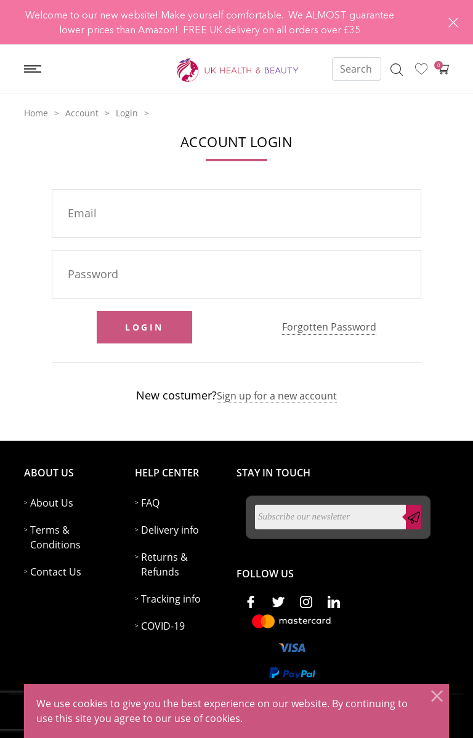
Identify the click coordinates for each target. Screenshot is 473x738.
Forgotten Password (329, 327)
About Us (51, 503)
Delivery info (170, 530)
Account (82, 113)
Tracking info (171, 599)
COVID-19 (163, 626)
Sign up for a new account (277, 396)
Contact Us (55, 572)
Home (36, 113)
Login (127, 113)
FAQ (150, 503)
